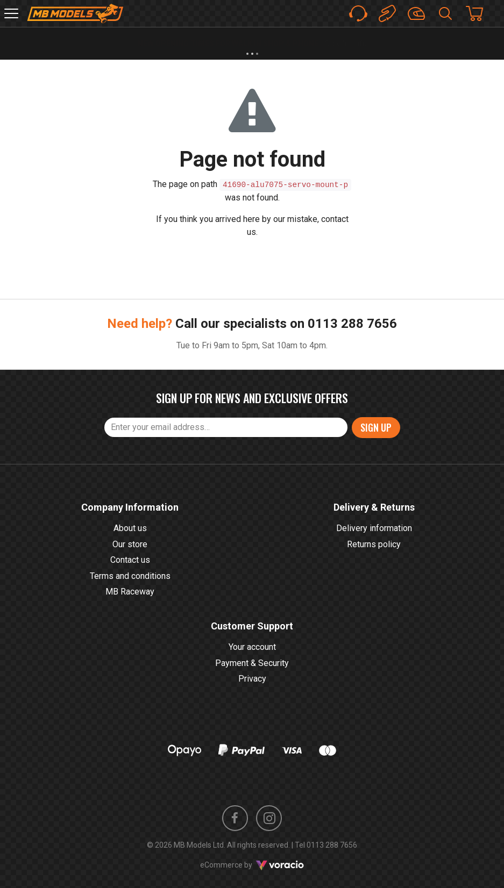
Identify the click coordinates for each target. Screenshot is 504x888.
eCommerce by (252, 865)
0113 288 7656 (352, 323)
